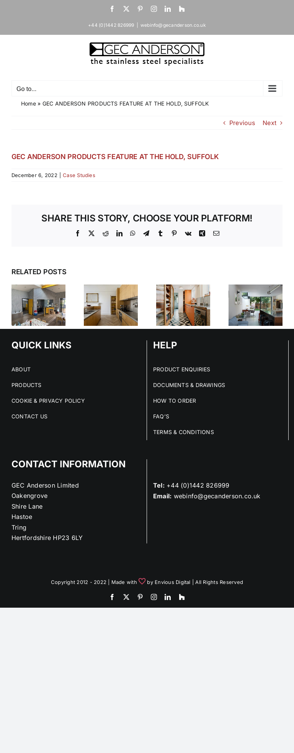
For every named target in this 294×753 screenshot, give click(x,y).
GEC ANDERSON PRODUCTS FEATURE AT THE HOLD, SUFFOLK (115, 157)
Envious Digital (173, 582)
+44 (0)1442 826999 (198, 485)
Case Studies (79, 175)
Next (269, 123)
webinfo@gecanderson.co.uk (173, 25)
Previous (242, 123)
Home (28, 103)
